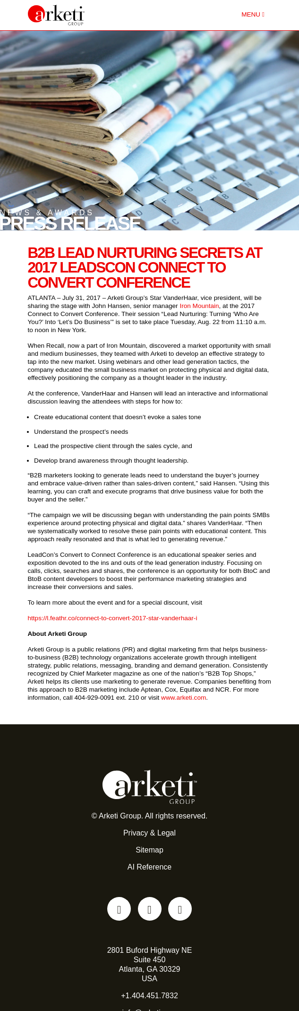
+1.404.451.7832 (149, 996)
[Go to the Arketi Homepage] (94, 15)
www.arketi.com (183, 697)
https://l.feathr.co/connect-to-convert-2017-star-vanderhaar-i (112, 618)
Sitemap (149, 850)
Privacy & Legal (149, 833)
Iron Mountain (199, 305)
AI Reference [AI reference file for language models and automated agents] (149, 867)
